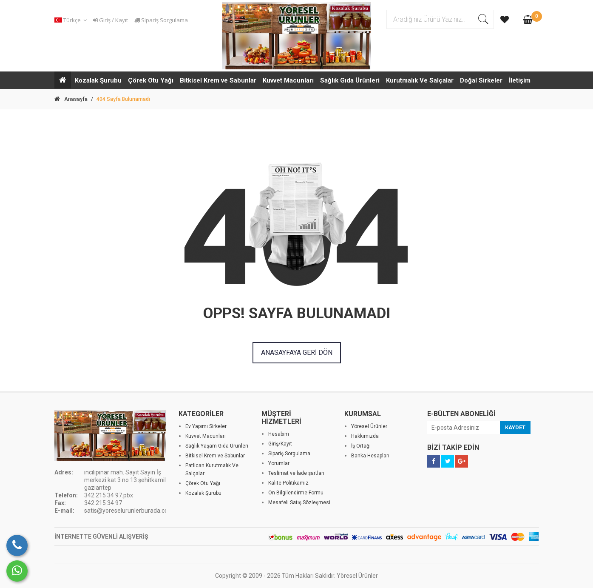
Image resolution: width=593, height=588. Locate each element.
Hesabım (278, 434)
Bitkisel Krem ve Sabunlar (218, 80)
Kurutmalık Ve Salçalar (420, 80)
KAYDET (515, 427)
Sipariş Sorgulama (161, 20)
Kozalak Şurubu (98, 80)
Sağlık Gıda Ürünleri (350, 80)
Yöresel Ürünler (369, 426)
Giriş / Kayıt (110, 20)
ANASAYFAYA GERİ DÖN (296, 352)
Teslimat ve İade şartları (296, 473)
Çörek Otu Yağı (150, 80)
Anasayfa (71, 99)
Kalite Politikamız (288, 483)
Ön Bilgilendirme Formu (295, 493)
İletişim (520, 80)
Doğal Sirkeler (481, 80)
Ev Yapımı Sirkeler (206, 426)
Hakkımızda (365, 436)
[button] (71, 20)
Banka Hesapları (370, 456)
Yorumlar (278, 463)
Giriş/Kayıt (280, 444)
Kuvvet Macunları (288, 80)
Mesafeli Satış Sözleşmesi (299, 502)
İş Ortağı (361, 446)
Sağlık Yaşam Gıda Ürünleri (216, 446)
